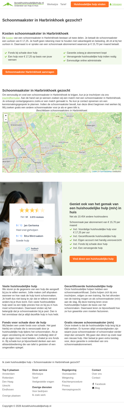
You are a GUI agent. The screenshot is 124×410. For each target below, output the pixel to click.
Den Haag (7, 381)
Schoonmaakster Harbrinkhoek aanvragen (29, 72)
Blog (97, 388)
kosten (9, 38)
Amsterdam (8, 374)
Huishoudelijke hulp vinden (90, 4)
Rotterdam (8, 377)
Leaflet (94, 171)
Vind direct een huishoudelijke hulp (93, 259)
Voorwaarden (69, 374)
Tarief (63, 4)
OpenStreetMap (106, 171)
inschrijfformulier (11, 98)
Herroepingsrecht (71, 389)
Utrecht (6, 385)
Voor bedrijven (40, 391)
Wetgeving (67, 377)
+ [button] (6, 116)
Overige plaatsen (11, 395)
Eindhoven (8, 389)
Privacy (66, 385)
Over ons (97, 374)
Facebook (100, 384)
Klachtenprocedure (72, 381)
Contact (96, 377)
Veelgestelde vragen (43, 381)
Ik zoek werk (39, 395)
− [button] (6, 120)
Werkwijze (52, 4)
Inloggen (115, 4)
